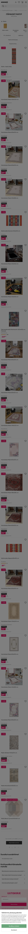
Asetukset (14, 930)
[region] (14, 922)
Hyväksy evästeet (14, 926)
